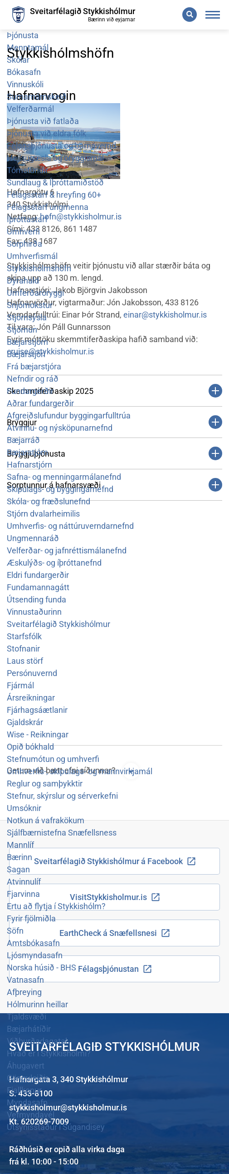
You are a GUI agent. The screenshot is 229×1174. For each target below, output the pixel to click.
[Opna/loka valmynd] (212, 15)
